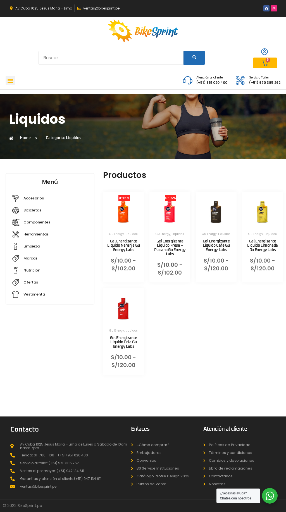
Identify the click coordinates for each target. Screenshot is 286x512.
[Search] (194, 58)
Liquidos (131, 234)
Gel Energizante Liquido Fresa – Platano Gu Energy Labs (170, 247)
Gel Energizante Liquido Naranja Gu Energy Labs (123, 245)
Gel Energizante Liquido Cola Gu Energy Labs (123, 342)
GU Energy (116, 234)
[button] (10, 80)
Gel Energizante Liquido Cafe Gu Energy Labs (216, 245)
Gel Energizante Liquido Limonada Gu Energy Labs (262, 245)
